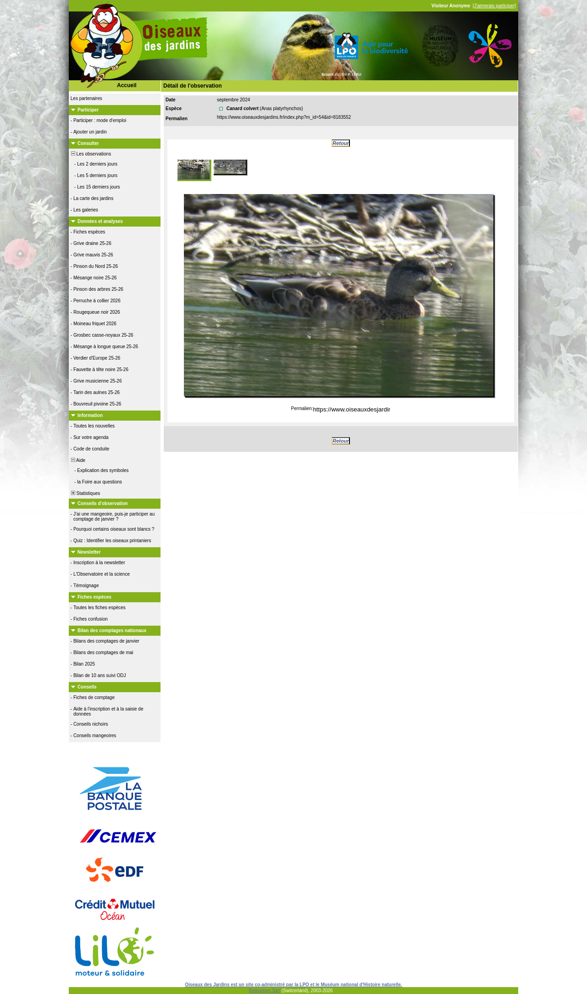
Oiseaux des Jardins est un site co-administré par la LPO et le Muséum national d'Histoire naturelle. (293, 984)
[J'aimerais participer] (494, 5)
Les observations (90, 153)
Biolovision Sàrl (264, 990)
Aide (77, 460)
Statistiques (85, 493)
